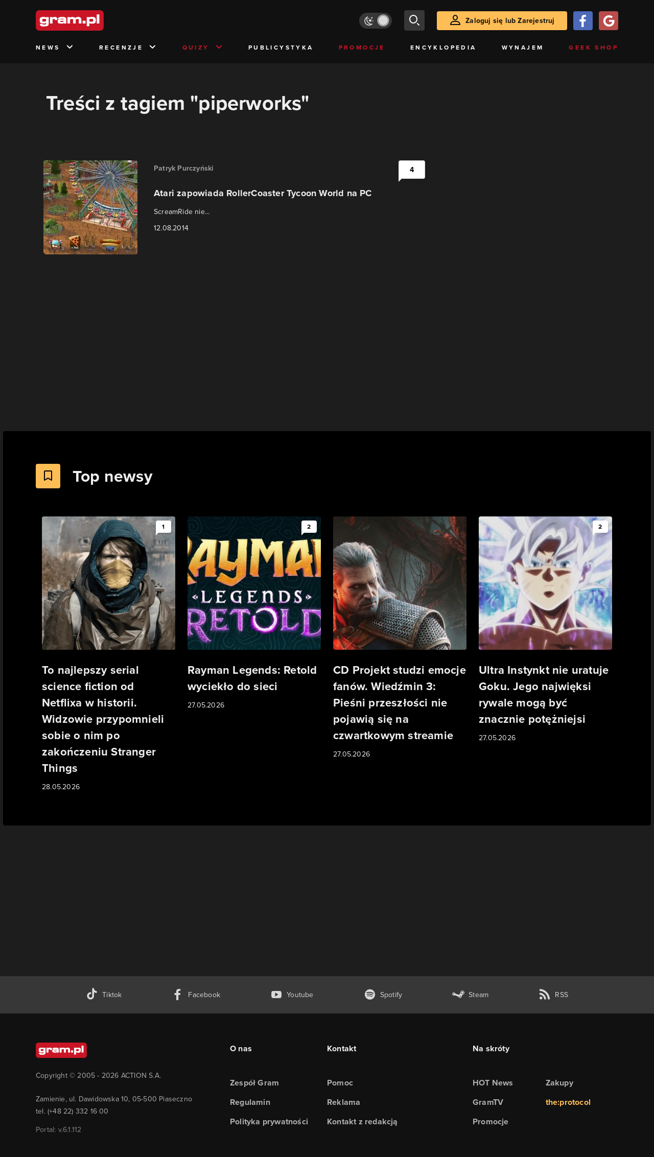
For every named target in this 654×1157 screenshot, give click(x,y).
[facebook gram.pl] (196, 994)
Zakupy (559, 1083)
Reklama (343, 1102)
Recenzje (128, 47)
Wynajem (523, 47)
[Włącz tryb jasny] (375, 21)
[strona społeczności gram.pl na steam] (470, 994)
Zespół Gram (254, 1083)
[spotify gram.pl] (383, 994)
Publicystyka (281, 47)
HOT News (493, 1083)
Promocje (362, 47)
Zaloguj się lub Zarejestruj (509, 20)
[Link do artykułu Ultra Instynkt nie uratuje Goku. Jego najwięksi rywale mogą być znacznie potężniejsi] (545, 630)
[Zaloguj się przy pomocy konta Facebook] (583, 20)
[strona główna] (95, 20)
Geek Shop (593, 47)
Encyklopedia (443, 47)
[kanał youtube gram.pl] (292, 994)
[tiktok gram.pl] (104, 994)
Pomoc (340, 1083)
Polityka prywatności (269, 1121)
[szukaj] (414, 20)
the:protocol (568, 1102)
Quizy (202, 47)
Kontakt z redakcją (362, 1121)
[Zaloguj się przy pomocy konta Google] (608, 20)
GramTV (488, 1102)
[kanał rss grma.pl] (553, 994)
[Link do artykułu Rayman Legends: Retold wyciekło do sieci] (254, 613)
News (55, 47)
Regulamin (250, 1102)
